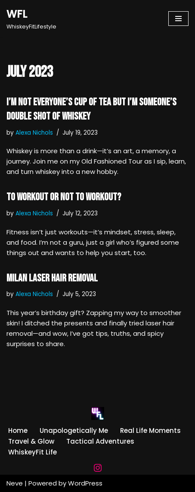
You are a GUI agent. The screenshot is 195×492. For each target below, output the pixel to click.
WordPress (85, 483)
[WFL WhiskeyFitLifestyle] (31, 18)
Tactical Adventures (100, 441)
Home (18, 430)
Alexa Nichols (34, 133)
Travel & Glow (31, 441)
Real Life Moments (150, 430)
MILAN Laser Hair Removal (52, 278)
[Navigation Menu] (178, 18)
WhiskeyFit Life (32, 452)
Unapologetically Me (74, 430)
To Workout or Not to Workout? (63, 197)
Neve (14, 483)
